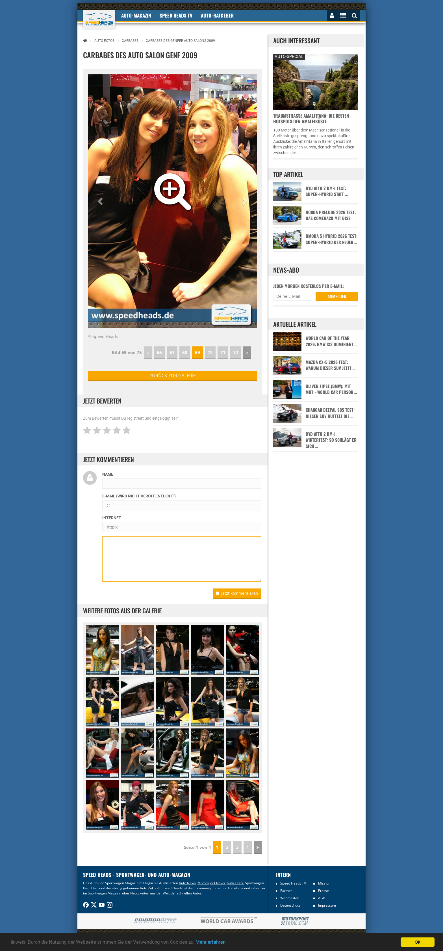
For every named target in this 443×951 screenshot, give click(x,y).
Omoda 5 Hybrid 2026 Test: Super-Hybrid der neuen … (331, 239)
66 (159, 352)
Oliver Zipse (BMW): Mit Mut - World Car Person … (331, 389)
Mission (324, 883)
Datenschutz (290, 905)
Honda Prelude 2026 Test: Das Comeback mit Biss (331, 215)
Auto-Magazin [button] (136, 15)
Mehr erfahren (210, 942)
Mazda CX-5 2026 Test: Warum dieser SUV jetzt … (330, 365)
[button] (101, 201)
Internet (111, 518)
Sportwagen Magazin (104, 893)
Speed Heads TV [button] (176, 15)
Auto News (187, 883)
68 (184, 352)
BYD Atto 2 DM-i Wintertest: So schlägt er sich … (331, 440)
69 (197, 352)
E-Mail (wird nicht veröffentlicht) (139, 496)
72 (235, 352)
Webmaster (289, 898)
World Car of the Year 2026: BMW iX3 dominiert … (331, 341)
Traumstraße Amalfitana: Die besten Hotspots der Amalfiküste (311, 118)
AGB (321, 898)
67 (172, 352)
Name (107, 474)
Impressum (327, 905)
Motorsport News (211, 883)
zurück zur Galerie (172, 375)
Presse (323, 890)
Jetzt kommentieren (237, 593)
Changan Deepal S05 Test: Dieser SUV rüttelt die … (330, 413)
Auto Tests (235, 883)
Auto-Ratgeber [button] (217, 15)
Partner (286, 890)
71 (222, 352)
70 (210, 352)
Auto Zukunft (150, 888)
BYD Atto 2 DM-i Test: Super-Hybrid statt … (327, 191)
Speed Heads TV (293, 883)
